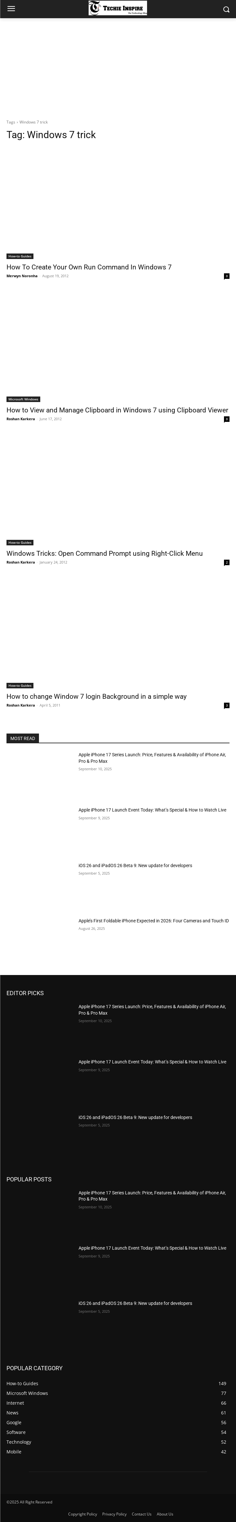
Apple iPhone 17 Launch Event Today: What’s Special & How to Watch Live (152, 810)
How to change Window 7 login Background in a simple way (96, 696)
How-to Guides (19, 256)
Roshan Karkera (20, 418)
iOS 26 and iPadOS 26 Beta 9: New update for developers (135, 865)
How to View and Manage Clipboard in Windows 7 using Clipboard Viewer (117, 410)
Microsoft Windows (23, 399)
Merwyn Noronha (22, 275)
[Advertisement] (118, 66)
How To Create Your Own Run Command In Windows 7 (89, 267)
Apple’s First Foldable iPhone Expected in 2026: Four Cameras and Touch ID (154, 920)
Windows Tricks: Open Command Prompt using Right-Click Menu (104, 553)
